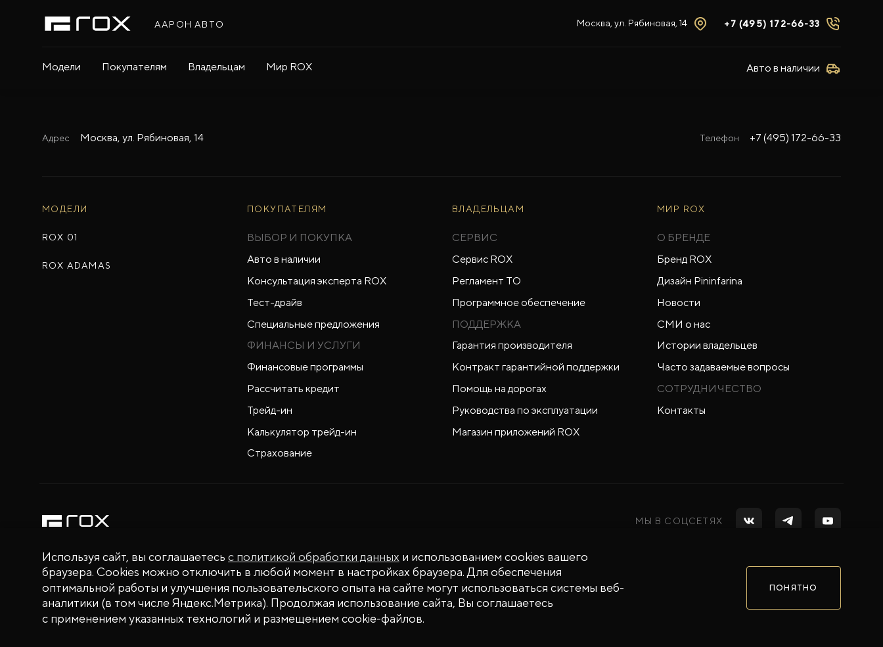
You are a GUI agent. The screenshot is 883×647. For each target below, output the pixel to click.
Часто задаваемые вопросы (723, 367)
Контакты (681, 410)
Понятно (793, 587)
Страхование (279, 453)
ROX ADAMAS (76, 265)
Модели (61, 66)
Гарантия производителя (512, 345)
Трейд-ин (269, 410)
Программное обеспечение (518, 302)
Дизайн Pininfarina (699, 281)
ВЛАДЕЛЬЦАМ (488, 209)
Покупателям (134, 66)
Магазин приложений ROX (515, 432)
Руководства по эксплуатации (525, 410)
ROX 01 (60, 237)
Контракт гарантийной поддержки (536, 367)
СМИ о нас (683, 324)
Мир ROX (289, 66)
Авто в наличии (284, 259)
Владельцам (216, 66)
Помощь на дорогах (499, 388)
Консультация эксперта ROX (316, 281)
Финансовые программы (305, 367)
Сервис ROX (482, 259)
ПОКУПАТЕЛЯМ (287, 209)
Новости (678, 302)
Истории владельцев (707, 345)
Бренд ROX (684, 259)
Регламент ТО (486, 281)
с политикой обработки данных (313, 557)
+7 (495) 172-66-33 (772, 23)
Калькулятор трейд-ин (302, 432)
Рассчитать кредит (293, 388)
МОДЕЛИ (64, 209)
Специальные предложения (313, 324)
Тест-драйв (274, 302)
